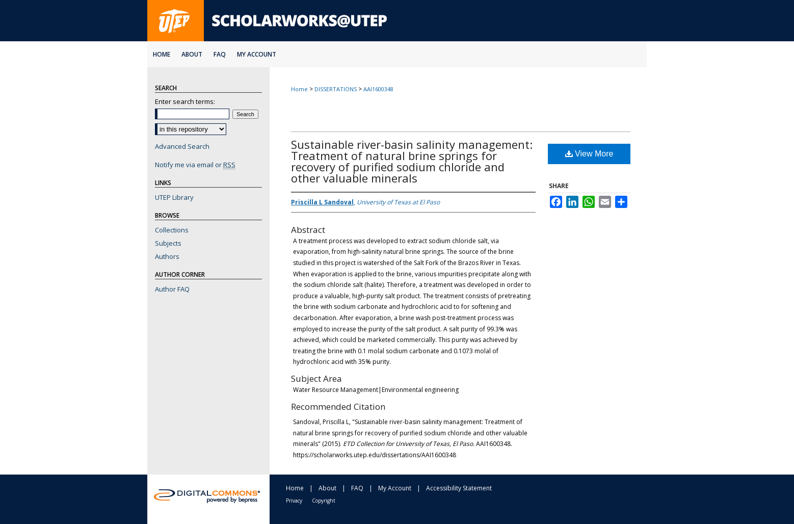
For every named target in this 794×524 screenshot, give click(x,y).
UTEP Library (174, 197)
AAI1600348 (378, 89)
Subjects (168, 243)
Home (299, 89)
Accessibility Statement (459, 488)
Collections (172, 229)
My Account (394, 488)
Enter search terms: (185, 101)
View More (589, 153)
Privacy (294, 500)
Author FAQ (172, 289)
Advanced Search (182, 146)
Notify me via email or (195, 164)
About (327, 488)
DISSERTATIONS (335, 89)
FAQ (357, 488)
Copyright (323, 500)
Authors (167, 256)
